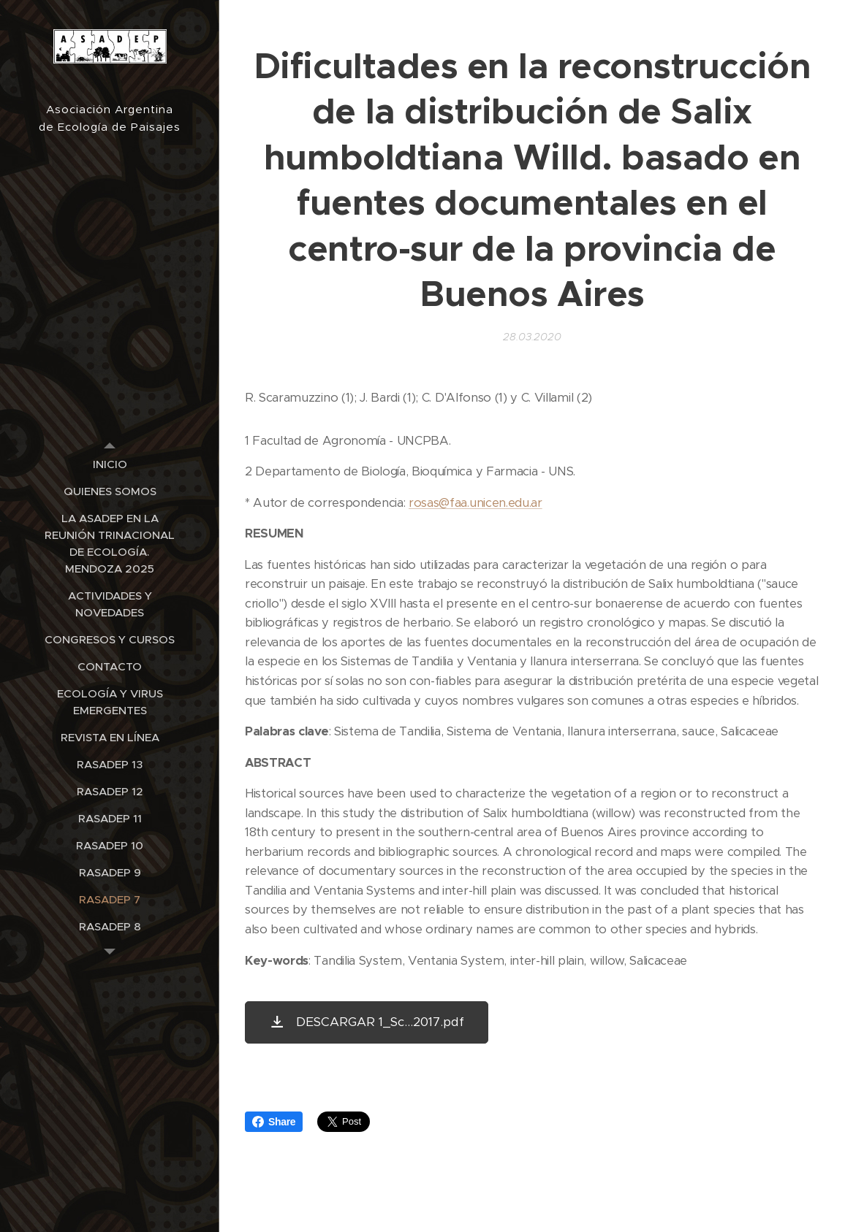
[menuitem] (109, 464)
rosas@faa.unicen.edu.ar (475, 502)
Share (273, 1122)
